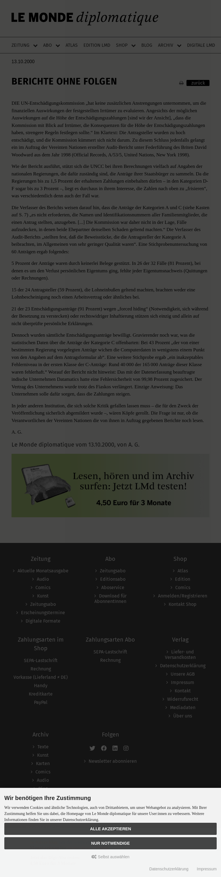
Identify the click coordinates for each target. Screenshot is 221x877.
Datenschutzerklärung (168, 869)
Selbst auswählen (110, 856)
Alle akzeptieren (110, 829)
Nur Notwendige (110, 843)
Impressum (207, 869)
